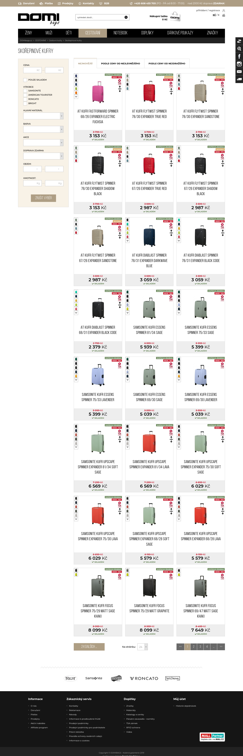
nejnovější (85, 63)
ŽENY (28, 33)
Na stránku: (129, 647)
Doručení (26, 3)
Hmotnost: (29, 178)
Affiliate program (39, 727)
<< (180, 647)
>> (221, 647)
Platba (46, 3)
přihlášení (201, 10)
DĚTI (69, 33)
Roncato (33, 99)
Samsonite (34, 90)
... (213, 647)
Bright (32, 103)
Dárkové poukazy (180, 33)
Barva (27, 124)
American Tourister (40, 95)
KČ (214, 15)
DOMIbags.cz (26, 40)
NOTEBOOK (121, 33)
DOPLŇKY (147, 33)
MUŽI (49, 33)
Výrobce (28, 87)
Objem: (27, 164)
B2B (104, 3)
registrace (214, 10)
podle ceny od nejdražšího (167, 63)
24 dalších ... (89, 647)
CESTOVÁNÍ (92, 33)
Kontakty (86, 3)
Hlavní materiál (33, 110)
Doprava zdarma (33, 150)
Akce (26, 137)
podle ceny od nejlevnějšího (120, 63)
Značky (212, 33)
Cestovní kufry (55, 40)
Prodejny (65, 3)
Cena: (26, 65)
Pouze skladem (37, 80)
